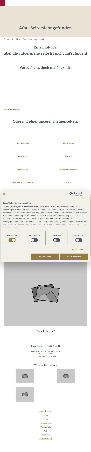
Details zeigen (77, 249)
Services (68, 182)
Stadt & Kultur (68, 143)
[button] (2, 3)
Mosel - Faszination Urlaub (27, 39)
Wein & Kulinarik (22, 143)
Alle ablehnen (45, 257)
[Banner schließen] (87, 194)
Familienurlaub (22, 169)
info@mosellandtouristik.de (45, 356)
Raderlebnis (22, 156)
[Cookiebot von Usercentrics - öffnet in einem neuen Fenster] (71, 194)
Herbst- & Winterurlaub (68, 169)
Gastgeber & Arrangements (23, 182)
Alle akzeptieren (74, 257)
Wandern (68, 156)
